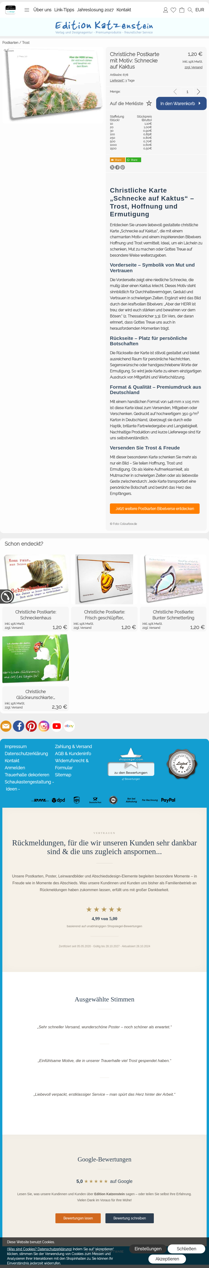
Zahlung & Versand (73, 746)
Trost (25, 43)
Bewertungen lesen (78, 1218)
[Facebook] (18, 726)
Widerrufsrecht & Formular (72, 764)
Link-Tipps (64, 9)
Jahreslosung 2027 (95, 9)
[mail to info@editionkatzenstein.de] (6, 726)
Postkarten (10, 43)
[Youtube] (56, 726)
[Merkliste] (173, 10)
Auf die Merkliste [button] (126, 103)
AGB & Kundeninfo (73, 753)
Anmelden (166, 9)
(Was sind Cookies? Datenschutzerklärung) (39, 1249)
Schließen (186, 1248)
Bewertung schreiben (129, 1218)
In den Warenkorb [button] (177, 103)
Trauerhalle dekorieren (27, 774)
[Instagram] (44, 726)
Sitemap (63, 774)
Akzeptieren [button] (167, 1258)
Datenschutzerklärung (26, 753)
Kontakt (123, 9)
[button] (27, 10)
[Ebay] (69, 726)
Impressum (16, 746)
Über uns (42, 9)
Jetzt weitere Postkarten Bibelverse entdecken (155, 508)
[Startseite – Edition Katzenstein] (10, 7)
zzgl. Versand (14, 628)
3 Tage (122, 80)
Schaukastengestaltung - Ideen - (29, 785)
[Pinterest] (31, 726)
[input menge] (187, 91)
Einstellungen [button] (148, 1248)
